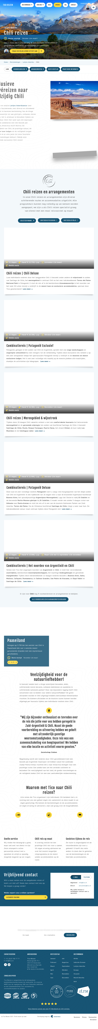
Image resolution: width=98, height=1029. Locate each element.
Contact (73, 5)
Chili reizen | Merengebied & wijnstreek (31, 418)
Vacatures (77, 1017)
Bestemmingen (27, 5)
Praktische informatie (70, 69)
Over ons (40, 5)
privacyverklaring (30, 930)
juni (51, 978)
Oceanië (76, 974)
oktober (65, 970)
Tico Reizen (8, 5)
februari (53, 962)
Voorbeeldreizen (20, 69)
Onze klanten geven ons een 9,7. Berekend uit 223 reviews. (49, 1009)
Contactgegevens (9, 954)
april (52, 970)
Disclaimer (93, 1019)
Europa (76, 970)
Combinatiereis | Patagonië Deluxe (28, 487)
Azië (75, 981)
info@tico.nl (83, 882)
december (65, 978)
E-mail (76, 877)
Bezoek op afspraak (34, 965)
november (65, 974)
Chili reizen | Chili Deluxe (22, 273)
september (66, 966)
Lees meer (28, 289)
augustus (65, 962)
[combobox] (27, 220)
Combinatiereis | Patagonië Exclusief (29, 345)
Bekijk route (14, 265)
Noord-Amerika (79, 978)
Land (7, 69)
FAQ (65, 5)
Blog (49, 5)
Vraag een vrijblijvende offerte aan (24, 51)
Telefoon (86, 877)
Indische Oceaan (79, 962)
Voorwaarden (93, 1017)
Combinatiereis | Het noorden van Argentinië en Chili (40, 566)
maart (52, 966)
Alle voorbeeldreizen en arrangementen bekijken (49, 599)
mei (51, 974)
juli (63, 958)
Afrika (76, 958)
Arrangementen (37, 69)
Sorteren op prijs (71, 220)
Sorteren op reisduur (48, 220)
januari (53, 958)
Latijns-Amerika (28, 62)
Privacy (84, 1017)
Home (6, 62)
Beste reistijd (53, 69)
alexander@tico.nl (85, 886)
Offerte (57, 5)
